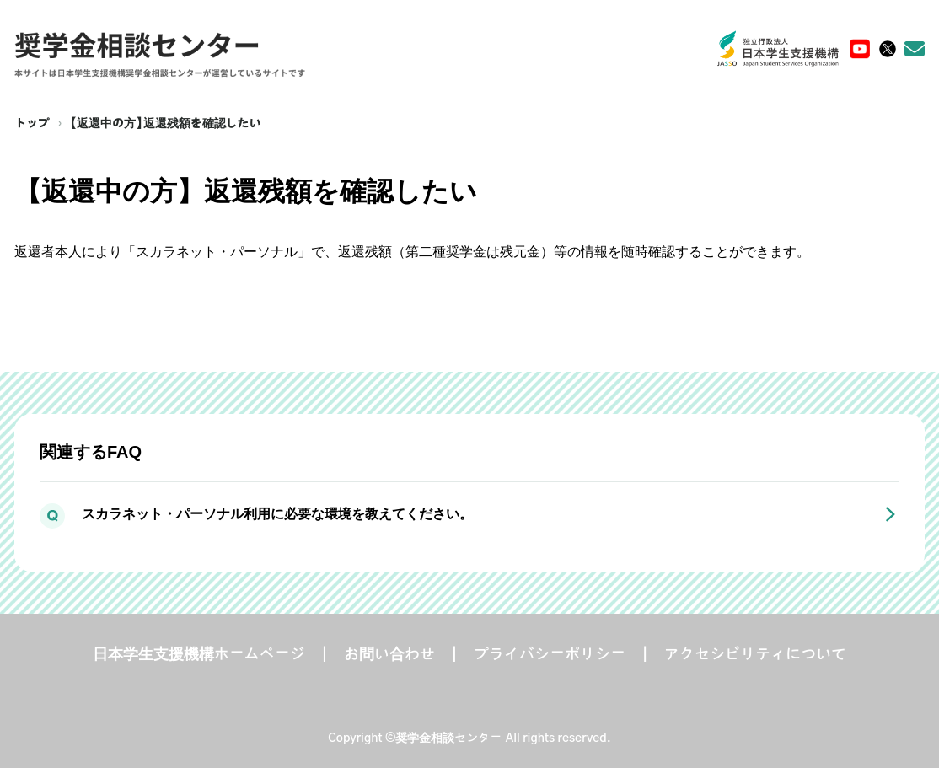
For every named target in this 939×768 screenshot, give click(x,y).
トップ (32, 124)
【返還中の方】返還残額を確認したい (165, 124)
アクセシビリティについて (755, 655)
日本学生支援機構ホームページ (199, 655)
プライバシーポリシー (549, 655)
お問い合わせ (389, 655)
